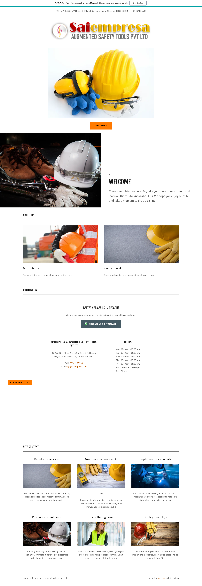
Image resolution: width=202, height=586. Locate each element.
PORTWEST (101, 127)
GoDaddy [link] (161, 580)
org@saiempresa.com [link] (76, 368)
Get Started (138, 3)
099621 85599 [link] (139, 11)
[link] (101, 32)
